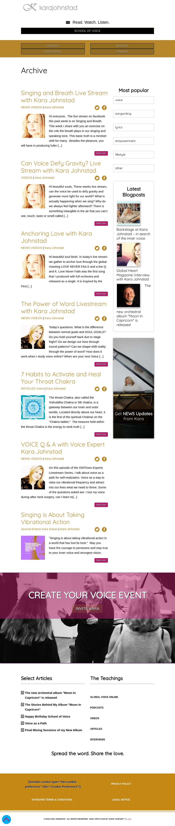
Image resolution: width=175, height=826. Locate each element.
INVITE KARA (87, 608)
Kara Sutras (50, 529)
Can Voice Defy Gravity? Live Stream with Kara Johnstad (61, 166)
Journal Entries (31, 529)
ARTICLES (28, 388)
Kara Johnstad (54, 107)
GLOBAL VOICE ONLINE (104, 697)
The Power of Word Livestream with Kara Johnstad (64, 307)
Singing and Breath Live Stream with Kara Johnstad (64, 96)
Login (128, 819)
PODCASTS (97, 707)
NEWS (25, 107)
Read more (101, 153)
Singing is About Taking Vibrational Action (53, 518)
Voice (40, 388)
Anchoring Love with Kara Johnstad (56, 237)
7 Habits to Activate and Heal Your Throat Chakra (61, 377)
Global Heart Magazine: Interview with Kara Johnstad (133, 274)
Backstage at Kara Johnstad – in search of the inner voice (133, 233)
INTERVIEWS (97, 739)
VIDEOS (36, 107)
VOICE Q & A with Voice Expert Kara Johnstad (63, 447)
